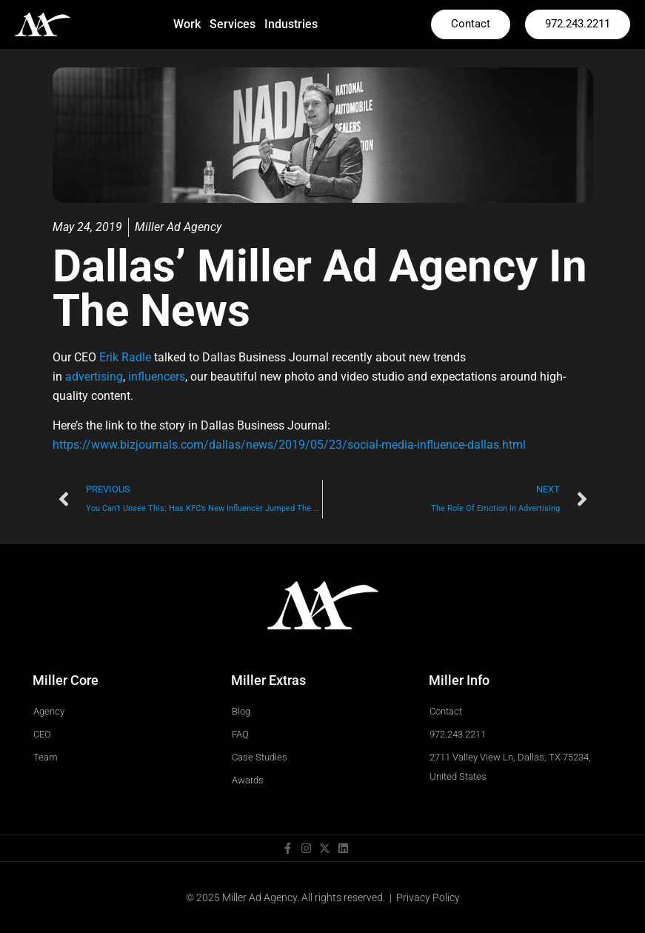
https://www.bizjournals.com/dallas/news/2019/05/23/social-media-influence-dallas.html (289, 445)
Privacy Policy (428, 897)
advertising (94, 376)
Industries (291, 24)
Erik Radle (125, 357)
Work (187, 24)
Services (232, 24)
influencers (156, 376)
